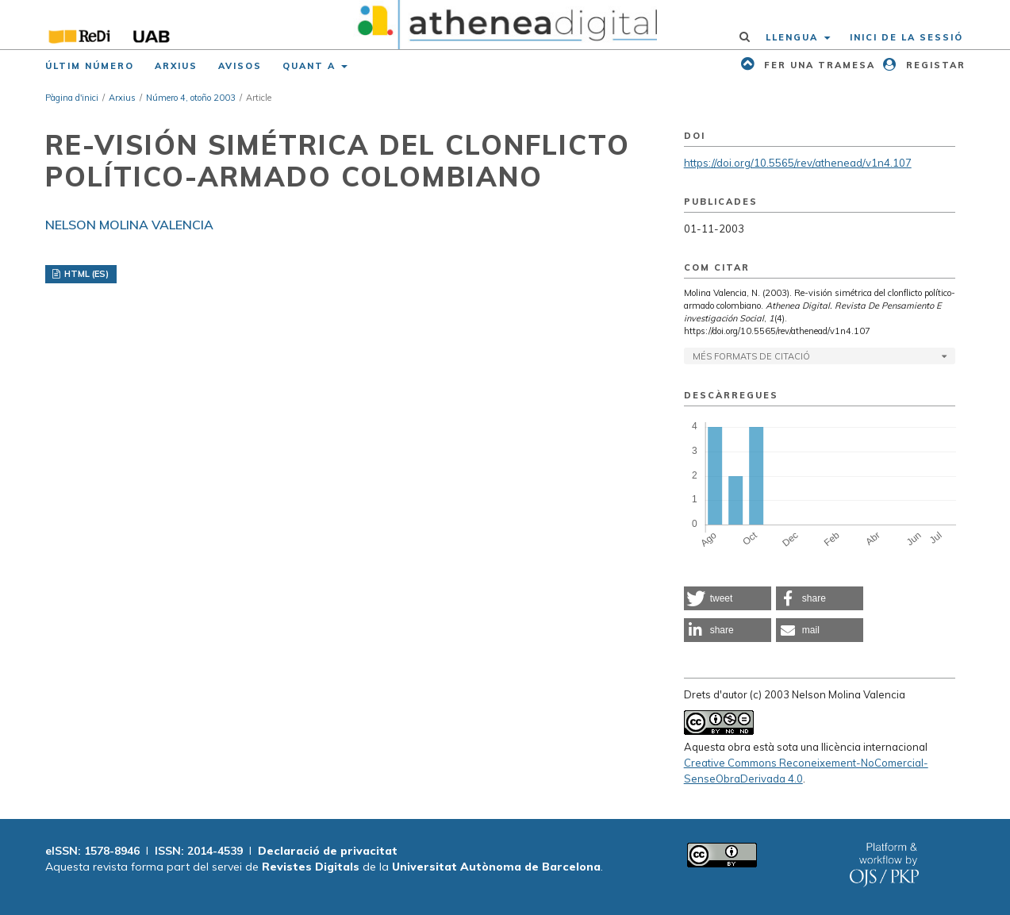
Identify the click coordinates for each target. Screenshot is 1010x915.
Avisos (240, 65)
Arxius (176, 65)
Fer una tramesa (817, 65)
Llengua (794, 37)
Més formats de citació (751, 356)
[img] (505, 24)
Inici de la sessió (906, 37)
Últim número (89, 65)
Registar (934, 65)
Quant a (311, 65)
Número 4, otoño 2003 (191, 98)
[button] (727, 598)
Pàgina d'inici (71, 98)
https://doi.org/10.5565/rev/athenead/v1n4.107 (798, 162)
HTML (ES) (85, 273)
